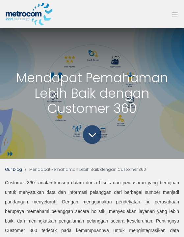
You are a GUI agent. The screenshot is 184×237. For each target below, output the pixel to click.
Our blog (13, 169)
